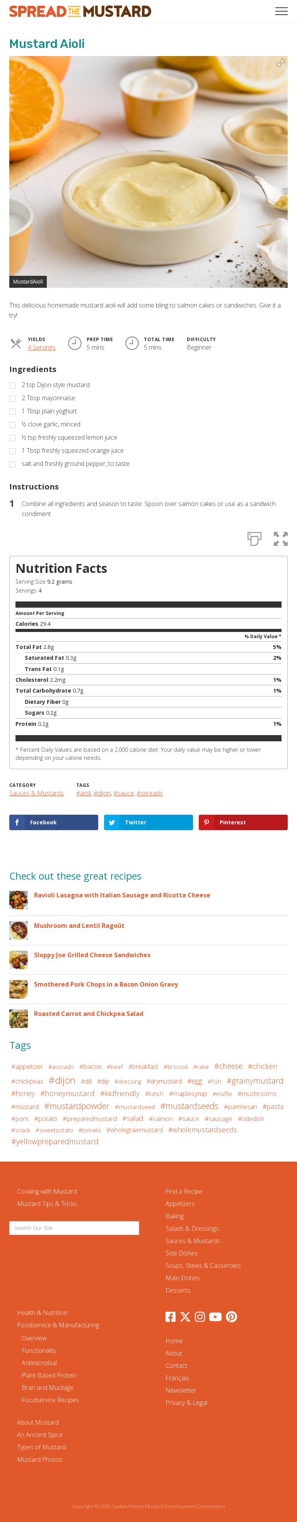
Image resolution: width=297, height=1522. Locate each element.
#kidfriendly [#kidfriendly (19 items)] (120, 1093)
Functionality (39, 1350)
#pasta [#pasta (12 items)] (273, 1106)
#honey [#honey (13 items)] (23, 1093)
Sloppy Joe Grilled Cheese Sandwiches (92, 955)
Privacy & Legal (186, 1402)
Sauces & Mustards (36, 793)
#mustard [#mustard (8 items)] (25, 1106)
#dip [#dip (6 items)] (103, 1081)
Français (177, 1378)
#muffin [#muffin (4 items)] (222, 1093)
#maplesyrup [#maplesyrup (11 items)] (188, 1093)
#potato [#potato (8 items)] (45, 1118)
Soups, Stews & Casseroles (203, 1265)
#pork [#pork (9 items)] (20, 1118)
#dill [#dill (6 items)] (86, 1081)
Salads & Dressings (192, 1228)
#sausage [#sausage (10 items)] (218, 1118)
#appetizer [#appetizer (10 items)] (27, 1066)
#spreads (150, 793)
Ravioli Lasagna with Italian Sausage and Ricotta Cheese (122, 895)
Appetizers (180, 1203)
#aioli (83, 793)
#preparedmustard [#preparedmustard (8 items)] (90, 1118)
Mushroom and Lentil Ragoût (79, 925)
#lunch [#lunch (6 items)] (154, 1093)
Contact (176, 1365)
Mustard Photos (39, 1459)
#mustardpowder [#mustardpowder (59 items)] (76, 1105)
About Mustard (38, 1422)
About (174, 1353)
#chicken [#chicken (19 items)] (263, 1066)
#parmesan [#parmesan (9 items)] (240, 1106)
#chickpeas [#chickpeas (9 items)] (27, 1081)
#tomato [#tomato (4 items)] (90, 1130)
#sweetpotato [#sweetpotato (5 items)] (54, 1130)
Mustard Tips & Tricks (47, 1203)
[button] (281, 11)
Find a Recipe (184, 1191)
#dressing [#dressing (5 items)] (127, 1081)
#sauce (123, 793)
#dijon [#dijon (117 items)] (62, 1080)
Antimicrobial (39, 1363)
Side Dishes (182, 1253)
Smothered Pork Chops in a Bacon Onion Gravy (106, 984)
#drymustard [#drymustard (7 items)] (164, 1081)
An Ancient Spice (40, 1434)
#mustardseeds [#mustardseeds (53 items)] (189, 1105)
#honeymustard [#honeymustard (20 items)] (67, 1093)
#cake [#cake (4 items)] (201, 1066)
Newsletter (181, 1390)
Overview (34, 1338)
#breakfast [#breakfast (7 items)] (143, 1066)
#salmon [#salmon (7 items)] (161, 1118)
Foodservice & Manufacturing (58, 1325)
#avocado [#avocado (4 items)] (61, 1066)
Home (174, 1341)
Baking (175, 1216)
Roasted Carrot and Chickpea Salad (88, 1013)
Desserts (178, 1290)
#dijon (102, 793)
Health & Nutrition (42, 1312)
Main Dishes (183, 1278)
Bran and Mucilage (47, 1387)
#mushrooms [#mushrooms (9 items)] (257, 1093)
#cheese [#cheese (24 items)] (228, 1066)
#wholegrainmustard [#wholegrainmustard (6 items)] (134, 1130)
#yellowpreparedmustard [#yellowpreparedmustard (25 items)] (55, 1141)
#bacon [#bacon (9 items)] (90, 1066)
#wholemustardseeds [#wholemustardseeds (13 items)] (202, 1129)
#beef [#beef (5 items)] (115, 1066)
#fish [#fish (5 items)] (214, 1081)
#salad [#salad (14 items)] (132, 1118)
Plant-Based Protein (49, 1375)
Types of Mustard (41, 1447)
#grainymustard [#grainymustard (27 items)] (255, 1080)
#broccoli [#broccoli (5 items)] (176, 1066)
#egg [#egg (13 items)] (194, 1080)
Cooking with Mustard (47, 1191)
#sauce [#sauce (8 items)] (188, 1118)
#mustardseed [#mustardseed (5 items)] (135, 1107)
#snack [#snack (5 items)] (20, 1130)
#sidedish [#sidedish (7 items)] (251, 1118)
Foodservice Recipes (50, 1400)
